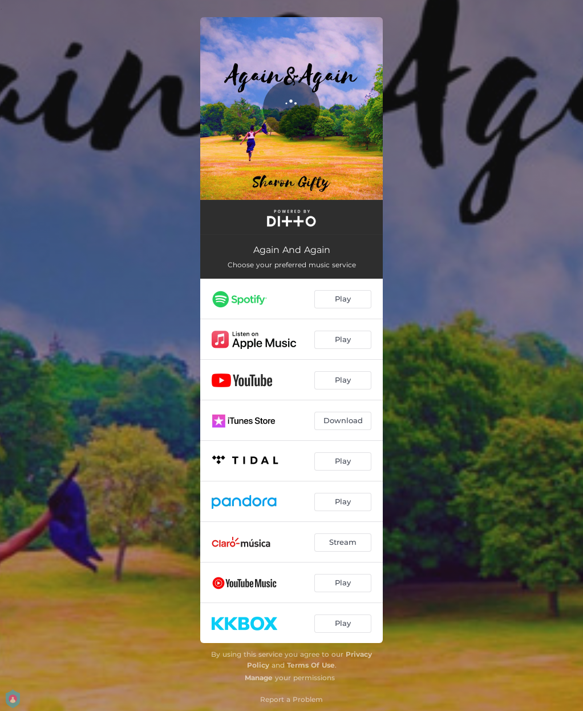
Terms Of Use (311, 665)
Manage (259, 677)
